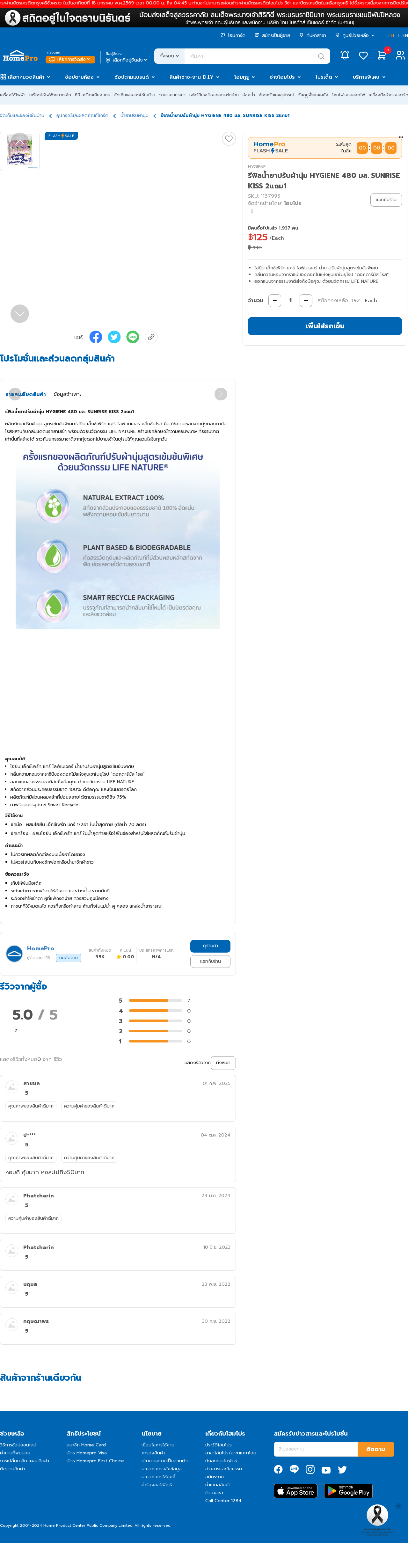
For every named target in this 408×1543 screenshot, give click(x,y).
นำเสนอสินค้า (217, 1484)
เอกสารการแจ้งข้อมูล (162, 1469)
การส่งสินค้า (153, 1453)
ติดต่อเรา (214, 1492)
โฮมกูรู (241, 77)
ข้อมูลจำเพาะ (67, 394)
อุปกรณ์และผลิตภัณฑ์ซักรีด (82, 115)
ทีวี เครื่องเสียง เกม (92, 95)
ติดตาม (375, 1449)
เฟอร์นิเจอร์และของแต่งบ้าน (214, 95)
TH (391, 35)
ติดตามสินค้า (12, 1469)
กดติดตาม (68, 958)
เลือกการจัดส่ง (70, 59)
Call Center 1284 (223, 1500)
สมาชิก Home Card (86, 1445)
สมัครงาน (214, 1477)
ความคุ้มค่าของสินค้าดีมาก (89, 1106)
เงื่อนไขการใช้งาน (158, 1445)
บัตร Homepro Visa (87, 1453)
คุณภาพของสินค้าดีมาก (31, 1106)
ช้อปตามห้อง (79, 77)
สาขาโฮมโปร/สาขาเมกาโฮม (230, 1453)
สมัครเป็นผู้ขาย (272, 35)
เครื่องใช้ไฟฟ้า (13, 95)
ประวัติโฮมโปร (218, 1445)
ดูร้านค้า (210, 945)
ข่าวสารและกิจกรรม (223, 1469)
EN (405, 35)
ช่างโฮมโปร (282, 77)
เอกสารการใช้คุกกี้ (158, 1477)
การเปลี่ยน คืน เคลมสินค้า (24, 1461)
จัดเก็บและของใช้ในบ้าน (134, 95)
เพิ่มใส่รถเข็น (325, 326)
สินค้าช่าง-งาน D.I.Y (192, 77)
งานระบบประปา (172, 95)
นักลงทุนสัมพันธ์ (221, 1461)
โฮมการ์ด (233, 35)
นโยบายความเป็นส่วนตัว (165, 1461)
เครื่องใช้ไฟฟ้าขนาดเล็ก (50, 95)
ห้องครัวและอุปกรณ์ (276, 95)
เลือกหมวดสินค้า (26, 77)
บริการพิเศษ (366, 77)
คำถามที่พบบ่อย (15, 1453)
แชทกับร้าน (210, 961)
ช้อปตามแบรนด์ (131, 77)
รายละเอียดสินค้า (25, 394)
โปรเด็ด (324, 77)
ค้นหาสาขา (312, 35)
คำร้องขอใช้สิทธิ (157, 1484)
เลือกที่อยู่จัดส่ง (127, 60)
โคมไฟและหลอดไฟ (348, 95)
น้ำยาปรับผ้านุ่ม (134, 115)
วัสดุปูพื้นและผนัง (313, 95)
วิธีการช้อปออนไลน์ (18, 1445)
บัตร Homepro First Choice (95, 1461)
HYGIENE (257, 167)
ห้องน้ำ (249, 95)
